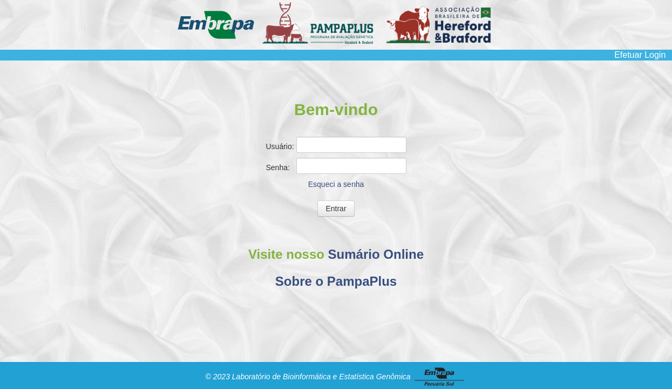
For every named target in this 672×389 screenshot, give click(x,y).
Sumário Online (376, 254)
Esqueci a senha (336, 184)
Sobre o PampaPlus (336, 281)
